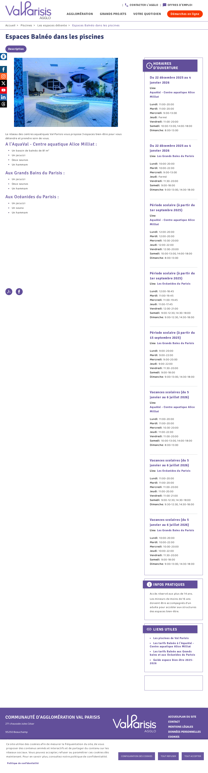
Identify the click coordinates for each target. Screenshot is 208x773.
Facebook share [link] (19, 292)
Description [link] (16, 50)
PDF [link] (8, 292)
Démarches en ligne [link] (185, 14)
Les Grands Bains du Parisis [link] (175, 157)
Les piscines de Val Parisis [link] (171, 639)
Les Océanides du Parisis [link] (173, 284)
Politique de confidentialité (23, 763)
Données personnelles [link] (184, 732)
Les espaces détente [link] (52, 26)
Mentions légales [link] (180, 727)
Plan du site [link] (187, 717)
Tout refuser (168, 756)
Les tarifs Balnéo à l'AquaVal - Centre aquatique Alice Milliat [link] (172, 645)
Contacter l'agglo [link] (144, 5)
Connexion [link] (199, 5)
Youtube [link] (3, 90)
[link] (3, 56)
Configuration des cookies (136, 756)
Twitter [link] (3, 83)
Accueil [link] (10, 26)
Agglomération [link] (80, 14)
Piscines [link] (26, 26)
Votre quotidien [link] (147, 14)
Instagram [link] (3, 77)
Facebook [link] (3, 70)
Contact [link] (174, 722)
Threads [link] (3, 104)
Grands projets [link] (113, 14)
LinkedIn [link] (3, 97)
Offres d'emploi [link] (180, 5)
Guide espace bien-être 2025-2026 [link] (171, 662)
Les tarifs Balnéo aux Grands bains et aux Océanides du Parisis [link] (172, 654)
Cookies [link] (173, 737)
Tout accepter (192, 756)
